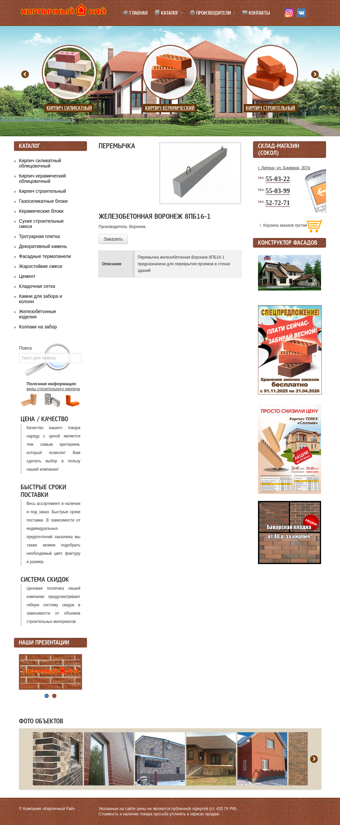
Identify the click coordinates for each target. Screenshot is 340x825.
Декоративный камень (43, 246)
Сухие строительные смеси (41, 223)
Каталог (166, 13)
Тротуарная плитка (39, 236)
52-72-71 (278, 202)
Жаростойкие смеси (40, 266)
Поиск (25, 348)
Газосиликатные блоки (43, 201)
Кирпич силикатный (69, 108)
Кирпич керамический (170, 108)
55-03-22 (278, 178)
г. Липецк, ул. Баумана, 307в (284, 168)
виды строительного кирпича (53, 389)
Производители (210, 13)
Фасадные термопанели (45, 256)
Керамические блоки (41, 211)
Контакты (256, 13)
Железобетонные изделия (37, 314)
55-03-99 (278, 190)
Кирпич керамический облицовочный (42, 178)
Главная (135, 13)
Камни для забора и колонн (40, 299)
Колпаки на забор (38, 326)
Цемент (27, 276)
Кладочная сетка (37, 286)
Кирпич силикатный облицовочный (40, 163)
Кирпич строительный (270, 108)
